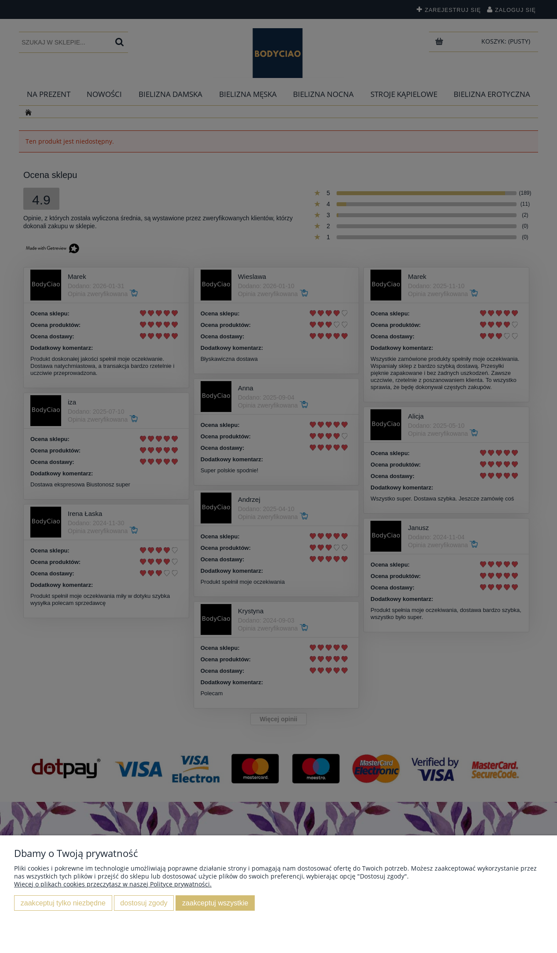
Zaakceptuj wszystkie (215, 903)
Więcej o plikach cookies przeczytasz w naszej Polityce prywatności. (113, 884)
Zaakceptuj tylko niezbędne (63, 903)
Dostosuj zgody (143, 903)
